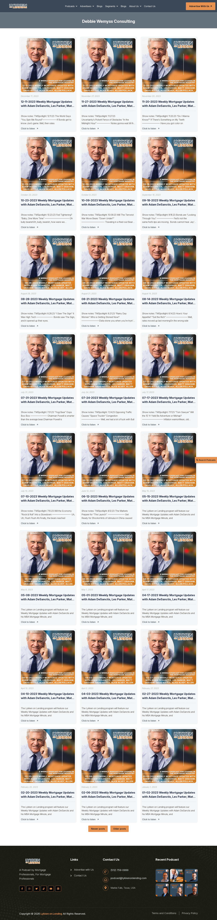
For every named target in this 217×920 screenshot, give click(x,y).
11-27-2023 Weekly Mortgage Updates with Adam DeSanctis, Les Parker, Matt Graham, (108, 106)
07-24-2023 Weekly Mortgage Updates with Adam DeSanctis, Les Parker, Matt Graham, (108, 402)
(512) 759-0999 (120, 870)
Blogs (99, 6)
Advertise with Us (200, 6)
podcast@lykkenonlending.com (129, 878)
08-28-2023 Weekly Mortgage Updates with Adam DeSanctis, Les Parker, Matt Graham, (47, 303)
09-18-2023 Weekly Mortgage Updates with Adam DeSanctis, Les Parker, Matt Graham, (168, 204)
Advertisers (86, 6)
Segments (110, 6)
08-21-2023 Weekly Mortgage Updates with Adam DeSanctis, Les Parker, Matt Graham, (108, 303)
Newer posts (98, 828)
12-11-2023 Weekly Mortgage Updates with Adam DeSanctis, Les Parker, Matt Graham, (47, 106)
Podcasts (70, 6)
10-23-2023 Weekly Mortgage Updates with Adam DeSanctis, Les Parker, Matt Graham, (47, 204)
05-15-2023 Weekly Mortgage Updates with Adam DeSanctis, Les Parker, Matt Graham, (168, 500)
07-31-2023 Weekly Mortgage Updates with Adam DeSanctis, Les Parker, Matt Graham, (47, 402)
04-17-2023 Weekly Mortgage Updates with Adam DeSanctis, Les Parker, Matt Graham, (168, 599)
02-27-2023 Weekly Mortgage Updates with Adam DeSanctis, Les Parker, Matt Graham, (168, 698)
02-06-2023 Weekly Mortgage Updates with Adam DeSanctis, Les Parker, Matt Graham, (108, 797)
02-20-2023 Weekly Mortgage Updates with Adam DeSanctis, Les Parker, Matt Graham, (47, 797)
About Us (134, 6)
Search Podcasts (206, 460)
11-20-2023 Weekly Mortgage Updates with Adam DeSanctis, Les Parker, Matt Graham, (168, 106)
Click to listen (30, 128)
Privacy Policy (189, 913)
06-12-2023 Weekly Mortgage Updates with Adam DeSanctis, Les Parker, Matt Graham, (108, 500)
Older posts (119, 828)
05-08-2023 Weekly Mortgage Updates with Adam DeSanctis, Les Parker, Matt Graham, (48, 599)
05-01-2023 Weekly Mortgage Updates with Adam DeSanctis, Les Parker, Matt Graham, (108, 599)
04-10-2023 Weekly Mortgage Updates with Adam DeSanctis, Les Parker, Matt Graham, (47, 698)
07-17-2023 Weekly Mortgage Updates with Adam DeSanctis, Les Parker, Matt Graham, (168, 402)
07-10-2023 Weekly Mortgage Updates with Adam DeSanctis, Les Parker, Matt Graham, (47, 500)
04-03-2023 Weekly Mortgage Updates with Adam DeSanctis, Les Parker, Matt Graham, (108, 698)
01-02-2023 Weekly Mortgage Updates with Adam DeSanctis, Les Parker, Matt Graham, (168, 797)
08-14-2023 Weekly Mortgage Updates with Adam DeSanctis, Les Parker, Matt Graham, (168, 303)
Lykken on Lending (51, 913)
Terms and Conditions (163, 913)
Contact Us (149, 6)
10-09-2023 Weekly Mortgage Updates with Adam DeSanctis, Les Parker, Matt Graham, (108, 204)
